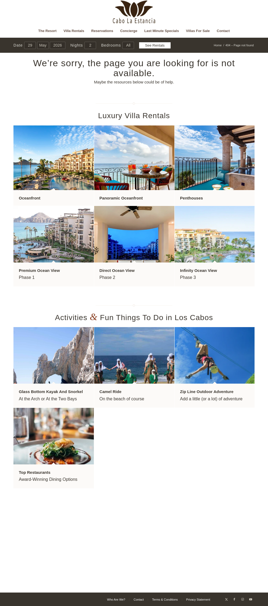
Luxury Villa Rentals (134, 115)
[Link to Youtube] (250, 599)
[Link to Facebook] (234, 599)
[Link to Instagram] (242, 599)
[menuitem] (47, 31)
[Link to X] (226, 599)
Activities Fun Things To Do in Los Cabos (134, 317)
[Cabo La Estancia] (134, 12)
